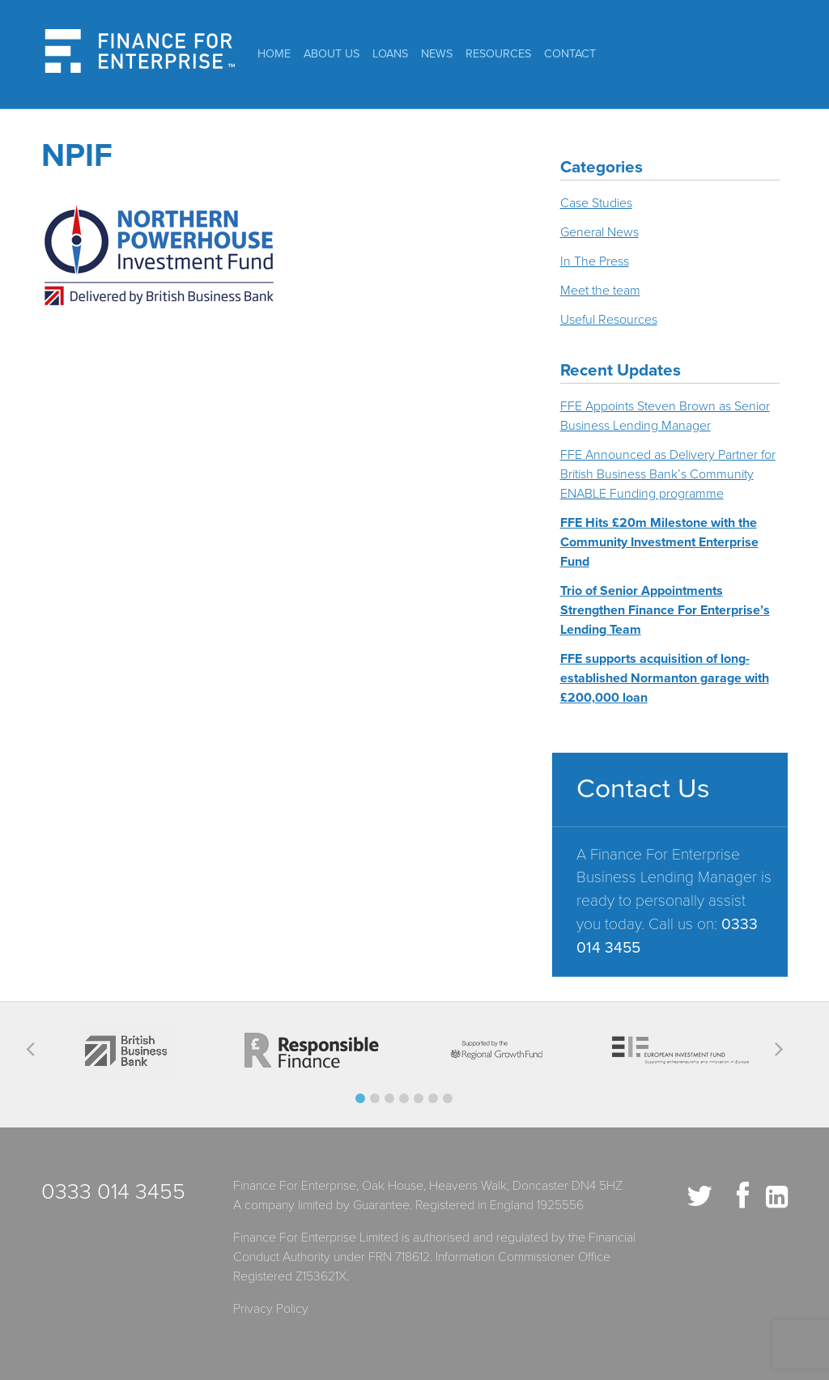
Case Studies (596, 203)
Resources (498, 54)
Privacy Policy (270, 1309)
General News (599, 232)
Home (274, 54)
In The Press (594, 261)
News (437, 54)
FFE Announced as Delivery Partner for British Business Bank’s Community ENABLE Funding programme (668, 474)
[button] (360, 1098)
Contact (570, 54)
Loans (390, 54)
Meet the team (600, 290)
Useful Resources (608, 320)
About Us (331, 54)
